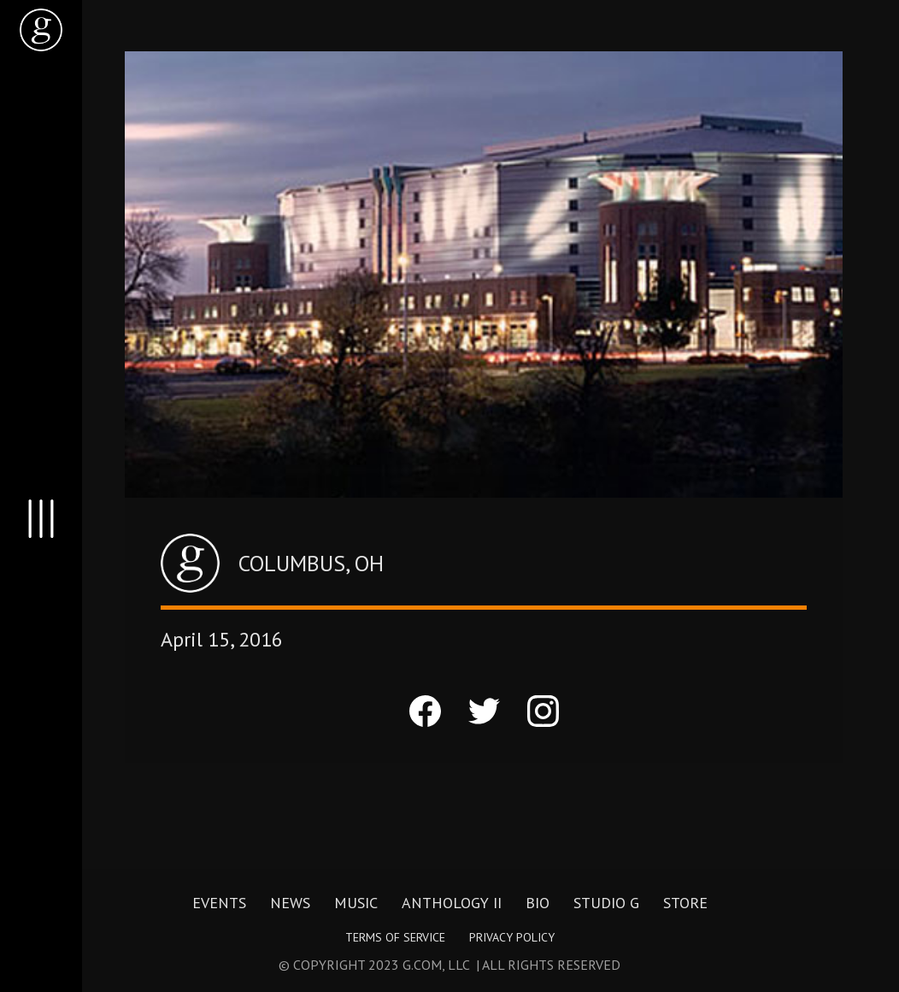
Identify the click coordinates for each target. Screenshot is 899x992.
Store (685, 903)
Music (356, 903)
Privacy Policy (512, 937)
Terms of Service (395, 937)
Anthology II (452, 903)
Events (219, 903)
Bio (537, 903)
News (290, 903)
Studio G (606, 903)
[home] (41, 30)
